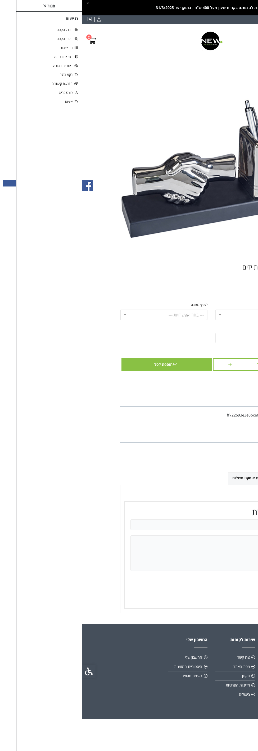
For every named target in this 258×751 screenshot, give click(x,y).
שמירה (195, 597)
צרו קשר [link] (161, 657)
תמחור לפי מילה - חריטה (206, 305)
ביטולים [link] (162, 694)
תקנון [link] (211, 666)
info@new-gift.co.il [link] (198, 675)
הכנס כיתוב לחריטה (209, 328)
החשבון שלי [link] (111, 657)
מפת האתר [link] (159, 666)
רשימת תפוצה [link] (109, 675)
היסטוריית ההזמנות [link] (106, 666)
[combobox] (176, 315)
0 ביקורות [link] (190, 433)
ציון (208, 580)
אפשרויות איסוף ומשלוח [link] (169, 477)
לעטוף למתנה (117, 305)
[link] (16, 20)
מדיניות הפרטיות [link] (155, 685)
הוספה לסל (84, 364)
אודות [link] (211, 657)
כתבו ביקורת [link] (210, 433)
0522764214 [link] (204, 685)
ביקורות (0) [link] (207, 477)
